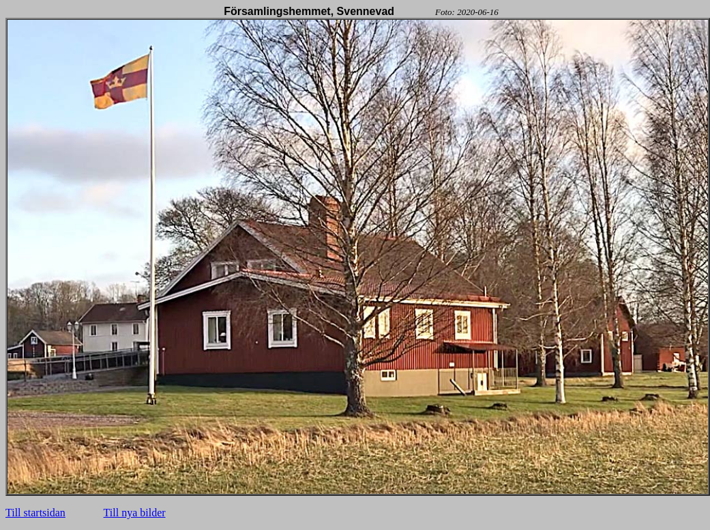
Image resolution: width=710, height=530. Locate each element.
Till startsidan (35, 512)
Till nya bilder (135, 512)
